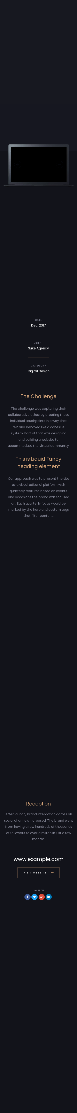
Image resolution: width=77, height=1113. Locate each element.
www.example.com (38, 859)
